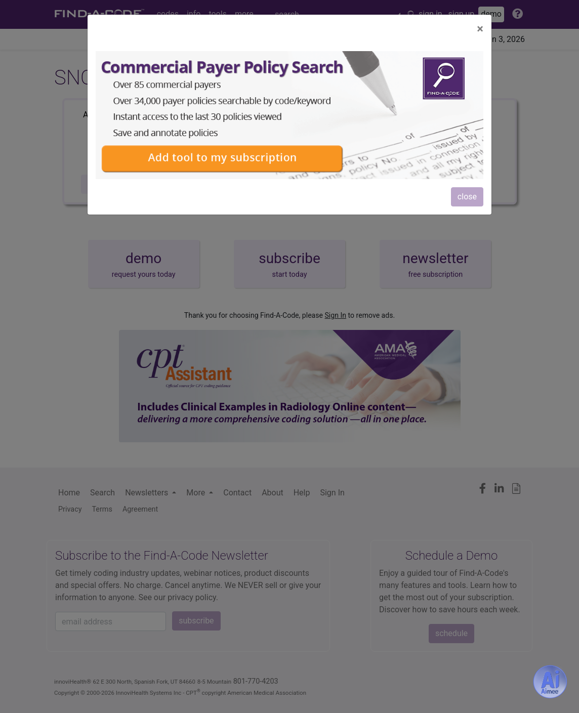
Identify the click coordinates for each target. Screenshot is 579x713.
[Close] (480, 29)
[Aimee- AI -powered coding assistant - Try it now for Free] (550, 681)
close (467, 196)
